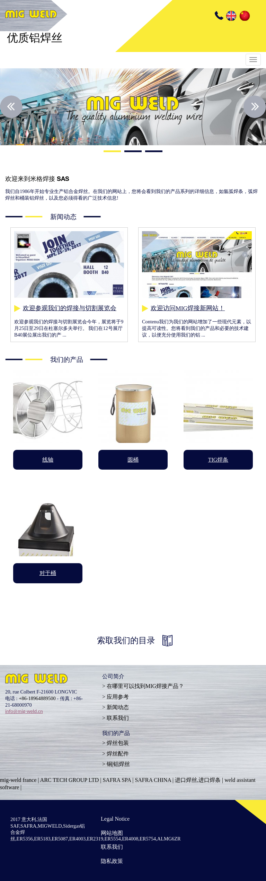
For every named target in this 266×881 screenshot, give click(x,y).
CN (244, 15)
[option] (133, 106)
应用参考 (118, 697)
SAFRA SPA (117, 780)
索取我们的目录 (126, 640)
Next (254, 106)
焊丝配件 (118, 754)
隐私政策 (112, 861)
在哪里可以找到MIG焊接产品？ (145, 686)
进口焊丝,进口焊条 (198, 780)
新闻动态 (118, 707)
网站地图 (112, 833)
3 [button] (153, 152)
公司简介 (113, 677)
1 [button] (112, 152)
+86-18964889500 (37, 698)
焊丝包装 (118, 743)
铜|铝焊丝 (118, 764)
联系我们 (118, 718)
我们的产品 (116, 734)
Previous (11, 106)
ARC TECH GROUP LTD (69, 780)
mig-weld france (18, 780)
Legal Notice (115, 819)
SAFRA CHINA (153, 780)
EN (230, 15)
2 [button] (133, 152)
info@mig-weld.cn (24, 711)
